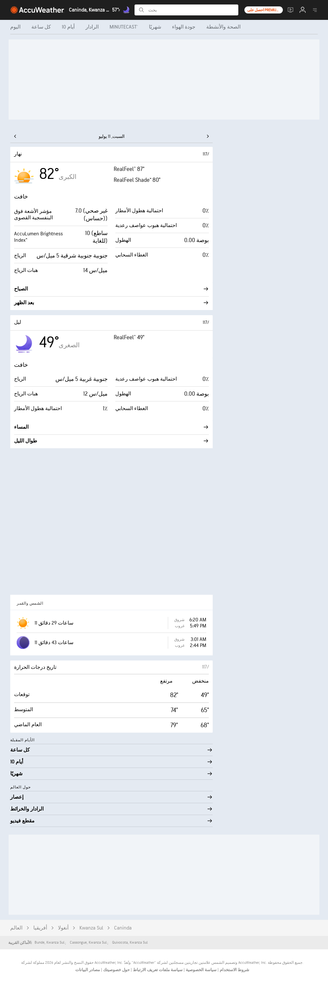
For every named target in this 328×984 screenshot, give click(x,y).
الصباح (111, 289)
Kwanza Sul (91, 928)
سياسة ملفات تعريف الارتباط (157, 969)
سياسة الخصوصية (201, 969)
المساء (111, 427)
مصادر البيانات (87, 969)
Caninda (123, 928)
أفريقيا (40, 928)
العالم (16, 928)
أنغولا (63, 928)
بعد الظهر (111, 303)
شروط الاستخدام (234, 969)
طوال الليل (111, 441)
